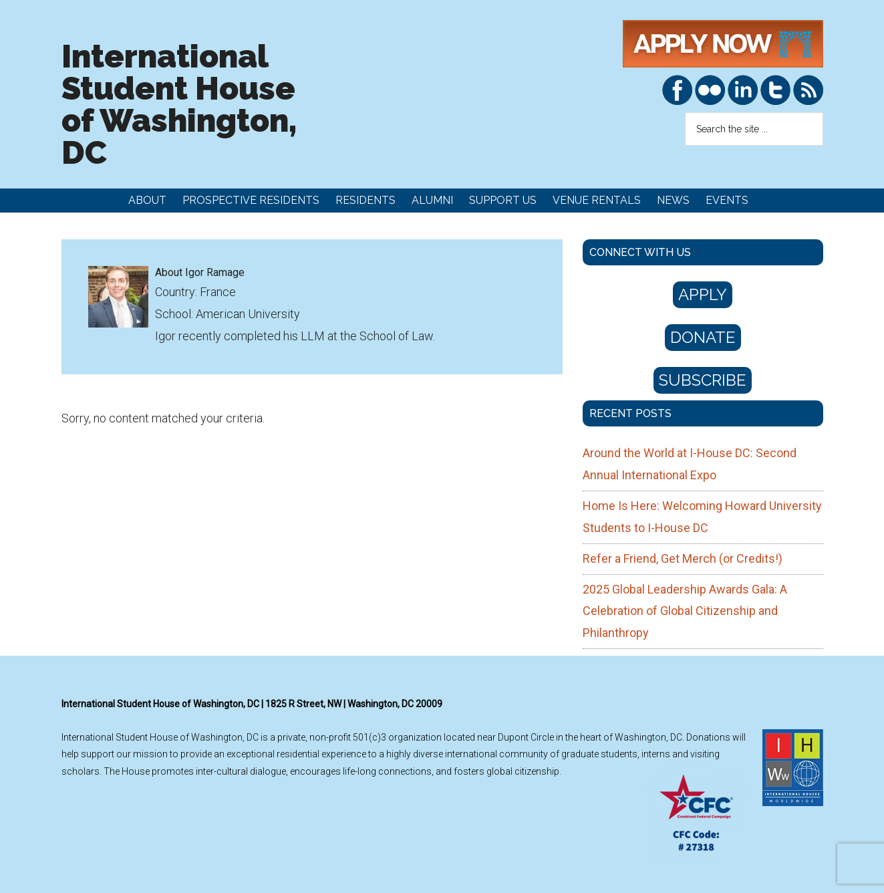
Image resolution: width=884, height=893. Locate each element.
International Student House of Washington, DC (179, 104)
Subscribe (702, 380)
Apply (702, 294)
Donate (703, 337)
